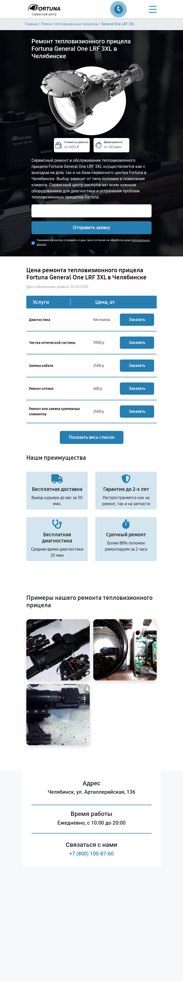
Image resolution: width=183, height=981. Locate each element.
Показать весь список (92, 437)
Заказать (137, 319)
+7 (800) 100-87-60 (91, 854)
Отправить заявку (91, 227)
